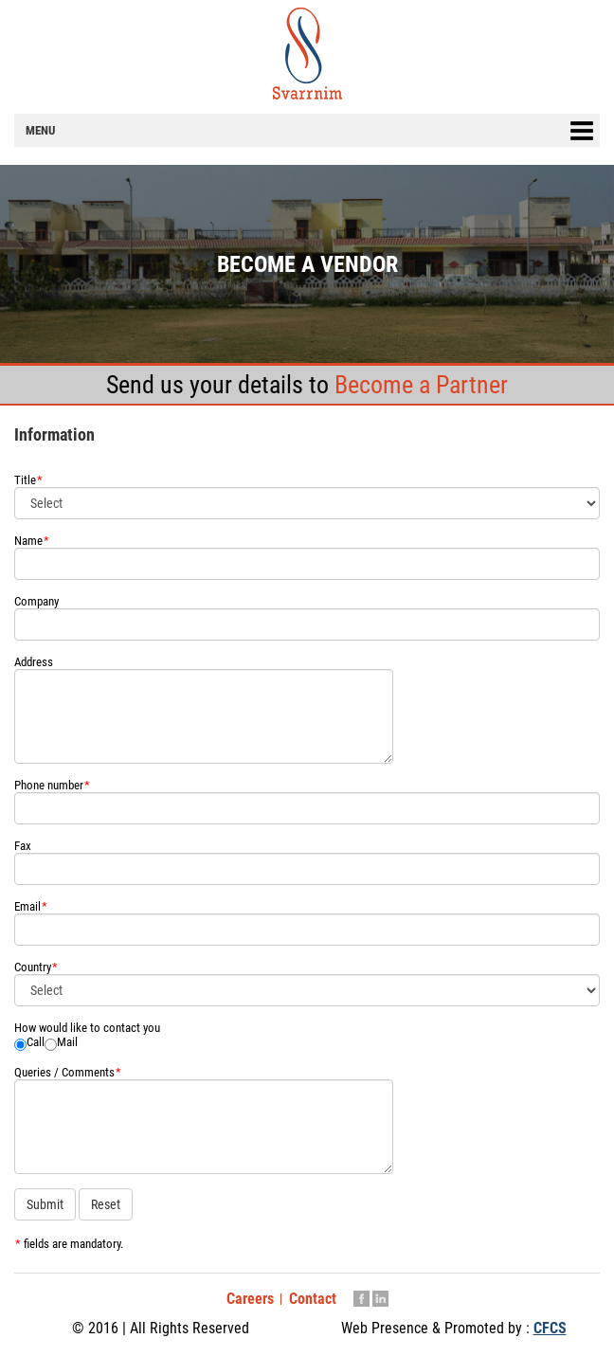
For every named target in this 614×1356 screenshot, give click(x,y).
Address (33, 662)
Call (36, 1042)
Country (36, 967)
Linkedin (380, 1300)
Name (31, 540)
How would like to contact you (87, 1028)
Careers (250, 1299)
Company (36, 601)
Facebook (361, 1300)
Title (28, 480)
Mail (67, 1042)
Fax (22, 846)
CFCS (550, 1328)
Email (30, 906)
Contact (312, 1299)
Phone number (52, 785)
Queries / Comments (67, 1072)
